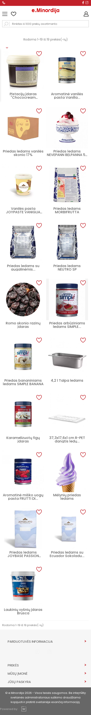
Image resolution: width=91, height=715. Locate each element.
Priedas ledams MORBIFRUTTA (67, 210)
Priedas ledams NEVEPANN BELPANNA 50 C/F (67, 155)
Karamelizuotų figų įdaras (23, 439)
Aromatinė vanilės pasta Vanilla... (67, 95)
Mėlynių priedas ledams (67, 497)
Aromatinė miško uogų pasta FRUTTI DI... (23, 497)
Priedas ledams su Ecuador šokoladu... (67, 554)
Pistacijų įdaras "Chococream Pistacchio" (23, 97)
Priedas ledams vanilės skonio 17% (23, 153)
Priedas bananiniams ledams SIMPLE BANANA (23, 382)
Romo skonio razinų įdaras (23, 325)
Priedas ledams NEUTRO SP (67, 267)
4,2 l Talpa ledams (67, 380)
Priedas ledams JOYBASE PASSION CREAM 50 (23, 556)
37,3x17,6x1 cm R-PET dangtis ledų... (67, 439)
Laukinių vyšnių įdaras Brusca (23, 611)
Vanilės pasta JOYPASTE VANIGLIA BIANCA (23, 212)
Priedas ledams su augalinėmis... (23, 267)
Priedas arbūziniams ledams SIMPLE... (67, 325)
